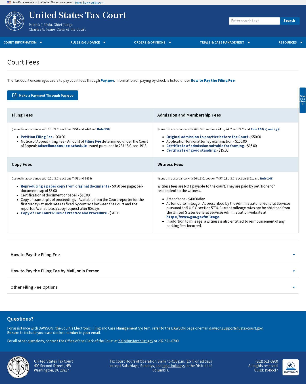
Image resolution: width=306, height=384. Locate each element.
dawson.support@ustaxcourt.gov (235, 328)
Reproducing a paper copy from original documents (65, 186)
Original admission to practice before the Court (207, 137)
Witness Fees (170, 164)
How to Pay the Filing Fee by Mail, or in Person (153, 271)
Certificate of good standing (191, 150)
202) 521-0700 (267, 361)
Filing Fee (93, 141)
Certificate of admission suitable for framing (205, 146)
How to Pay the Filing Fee (153, 255)
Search (289, 20)
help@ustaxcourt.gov (135, 341)
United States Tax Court (77, 14)
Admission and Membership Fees (189, 115)
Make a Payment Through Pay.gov (42, 95)
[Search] (254, 21)
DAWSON (178, 328)
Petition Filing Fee (36, 137)
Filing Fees (22, 115)
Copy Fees (22, 164)
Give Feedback (303, 100)
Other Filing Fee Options (153, 287)
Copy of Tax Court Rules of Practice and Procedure (64, 213)
